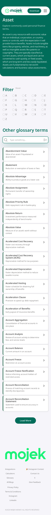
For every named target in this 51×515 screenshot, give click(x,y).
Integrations (10, 469)
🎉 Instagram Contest (35, 469)
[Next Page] (25, 420)
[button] (45, 11)
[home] (13, 11)
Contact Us (34, 473)
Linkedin (13, 500)
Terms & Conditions (13, 491)
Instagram (13, 496)
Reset (18, 88)
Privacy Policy (12, 487)
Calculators (10, 473)
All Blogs (10, 482)
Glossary (10, 478)
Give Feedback (35, 482)
